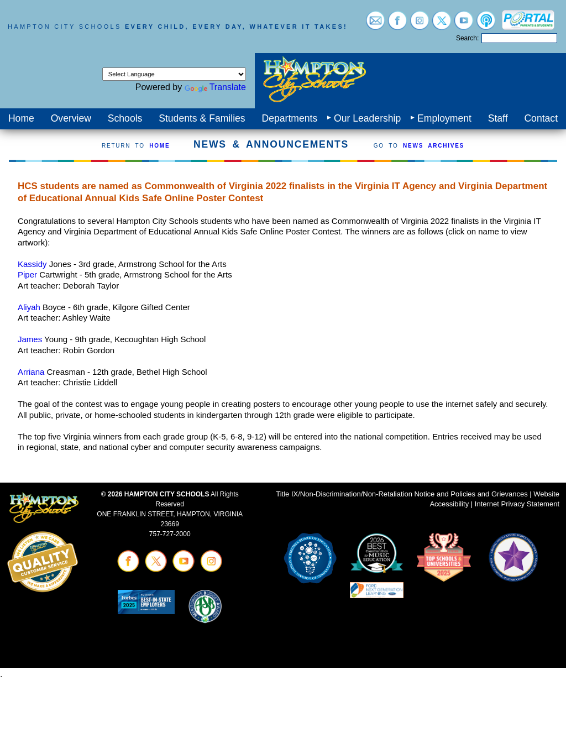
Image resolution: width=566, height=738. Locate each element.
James (30, 339)
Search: (467, 38)
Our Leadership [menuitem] (367, 118)
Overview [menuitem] (71, 118)
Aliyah (29, 307)
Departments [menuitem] (289, 118)
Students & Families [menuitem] (202, 118)
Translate (215, 87)
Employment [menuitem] (444, 118)
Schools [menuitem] (125, 118)
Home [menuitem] (21, 118)
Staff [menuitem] (498, 118)
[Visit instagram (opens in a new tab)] (419, 24)
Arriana (31, 371)
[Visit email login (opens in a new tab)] (375, 24)
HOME (159, 146)
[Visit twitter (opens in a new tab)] (442, 24)
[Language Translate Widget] (174, 74)
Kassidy (32, 264)
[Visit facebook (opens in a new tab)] (397, 24)
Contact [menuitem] (541, 118)
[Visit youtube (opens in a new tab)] (464, 24)
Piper (27, 274)
